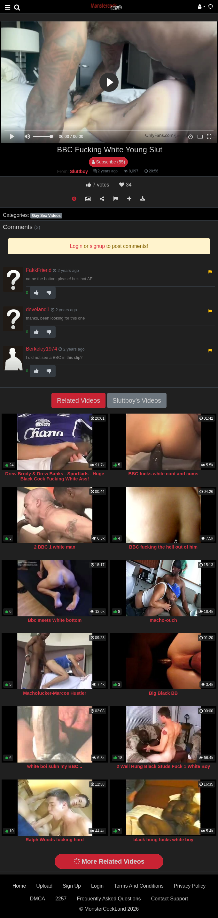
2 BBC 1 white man (54, 547)
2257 (61, 898)
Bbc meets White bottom (55, 620)
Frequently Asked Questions (109, 898)
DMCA (37, 898)
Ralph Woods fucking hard (55, 839)
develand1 (38, 309)
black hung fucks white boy (163, 839)
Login (97, 886)
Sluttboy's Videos (137, 400)
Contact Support (169, 898)
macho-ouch (163, 620)
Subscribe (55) (108, 161)
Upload (44, 886)
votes (97, 184)
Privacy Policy (190, 886)
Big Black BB (163, 693)
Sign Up (72, 886)
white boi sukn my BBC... (54, 766)
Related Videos (78, 400)
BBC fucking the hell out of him (163, 547)
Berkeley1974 (41, 349)
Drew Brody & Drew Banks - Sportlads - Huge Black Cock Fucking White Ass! (54, 476)
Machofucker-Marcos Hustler (54, 693)
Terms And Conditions (139, 886)
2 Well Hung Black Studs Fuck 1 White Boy (163, 766)
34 (125, 184)
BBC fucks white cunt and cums (163, 473)
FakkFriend (38, 270)
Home (19, 886)
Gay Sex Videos (46, 215)
